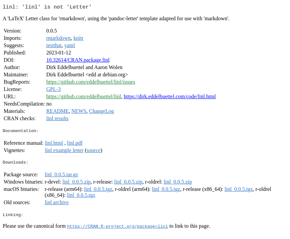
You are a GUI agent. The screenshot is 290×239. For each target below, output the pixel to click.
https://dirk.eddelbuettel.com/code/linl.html (170, 98)
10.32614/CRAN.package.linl (77, 61)
